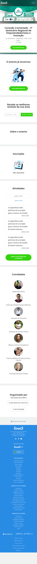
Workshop (18, 473)
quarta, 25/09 (18, 196)
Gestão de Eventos (18, 495)
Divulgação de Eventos (18, 492)
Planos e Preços (18, 523)
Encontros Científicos (18, 480)
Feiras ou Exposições (18, 482)
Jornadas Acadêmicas (18, 475)
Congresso (18, 468)
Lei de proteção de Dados (18, 545)
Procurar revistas (18, 88)
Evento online (18, 464)
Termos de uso (18, 543)
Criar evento (18, 516)
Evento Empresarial (18, 460)
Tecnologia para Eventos (19, 501)
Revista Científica (18, 490)
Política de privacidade (18, 548)
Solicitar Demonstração (18, 519)
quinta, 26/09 (18, 200)
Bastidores (18, 550)
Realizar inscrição (18, 47)
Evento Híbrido (18, 466)
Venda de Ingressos (18, 493)
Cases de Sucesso (18, 518)
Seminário (18, 471)
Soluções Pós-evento (18, 497)
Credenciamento (18, 509)
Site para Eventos (18, 506)
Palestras (18, 478)
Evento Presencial (18, 462)
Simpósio (18, 469)
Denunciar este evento (18, 421)
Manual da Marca (18, 540)
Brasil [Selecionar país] (18, 452)
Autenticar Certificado (18, 525)
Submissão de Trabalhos (18, 499)
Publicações (18, 488)
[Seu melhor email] (12, 114)
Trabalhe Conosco (18, 538)
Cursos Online (18, 476)
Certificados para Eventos (18, 508)
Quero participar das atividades (18, 257)
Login (33, 3)
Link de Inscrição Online (18, 504)
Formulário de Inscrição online (18, 502)
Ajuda (18, 528)
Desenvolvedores (18, 526)
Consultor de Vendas (18, 521)
